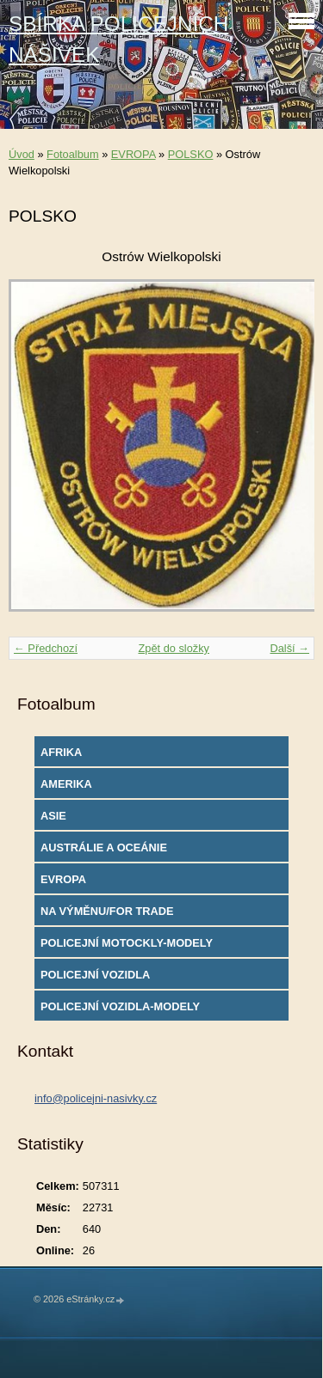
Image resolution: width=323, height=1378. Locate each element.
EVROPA (133, 154)
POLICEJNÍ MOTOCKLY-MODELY (126, 942)
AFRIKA (61, 752)
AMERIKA (66, 783)
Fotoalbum (72, 154)
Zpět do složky (173, 648)
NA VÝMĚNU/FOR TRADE (107, 911)
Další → (289, 648)
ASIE (53, 815)
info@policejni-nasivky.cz (95, 1098)
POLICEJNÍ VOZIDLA (95, 974)
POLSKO (191, 154)
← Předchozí (46, 648)
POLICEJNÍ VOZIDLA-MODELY (120, 1006)
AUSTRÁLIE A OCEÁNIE (103, 847)
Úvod (21, 154)
